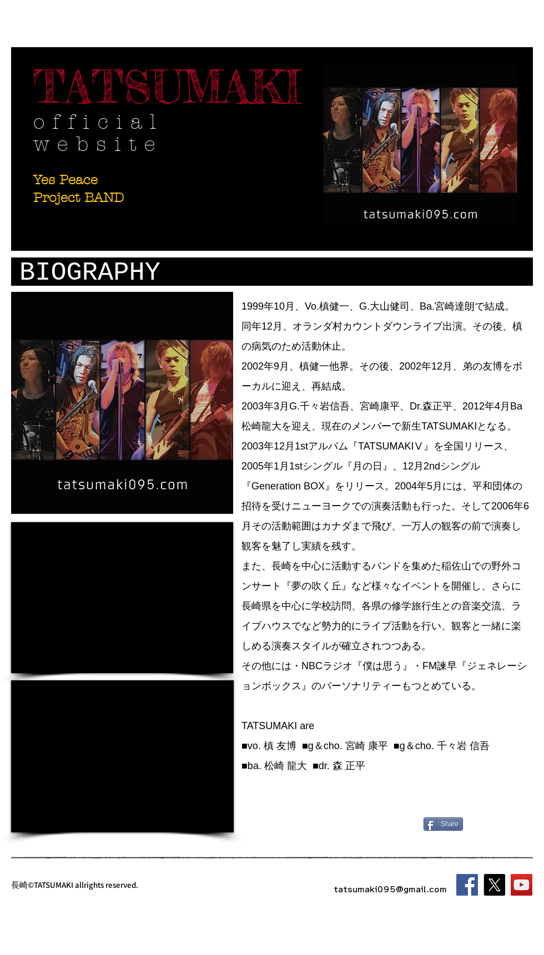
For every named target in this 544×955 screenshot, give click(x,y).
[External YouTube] (122, 597)
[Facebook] (467, 885)
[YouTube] (521, 885)
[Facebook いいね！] (489, 825)
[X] (494, 885)
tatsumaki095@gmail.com (390, 889)
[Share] (443, 824)
